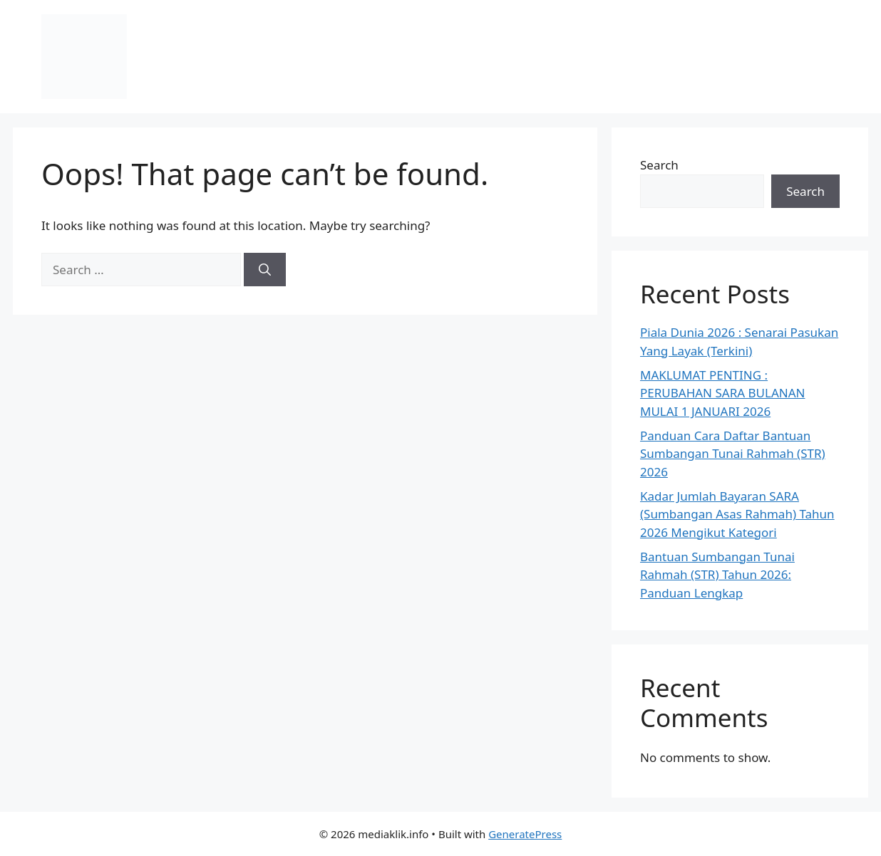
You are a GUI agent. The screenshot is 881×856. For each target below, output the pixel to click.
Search (659, 165)
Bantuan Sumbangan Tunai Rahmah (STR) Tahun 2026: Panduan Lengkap (717, 574)
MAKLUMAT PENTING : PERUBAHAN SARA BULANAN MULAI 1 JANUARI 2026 (722, 393)
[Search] (265, 270)
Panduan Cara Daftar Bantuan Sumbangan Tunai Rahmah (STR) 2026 (732, 453)
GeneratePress (525, 834)
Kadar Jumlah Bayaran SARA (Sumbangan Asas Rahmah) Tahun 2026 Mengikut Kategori (737, 514)
